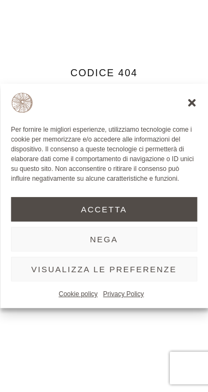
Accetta (104, 208)
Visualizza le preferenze (104, 268)
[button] (191, 102)
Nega (104, 238)
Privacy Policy (123, 294)
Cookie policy (77, 294)
